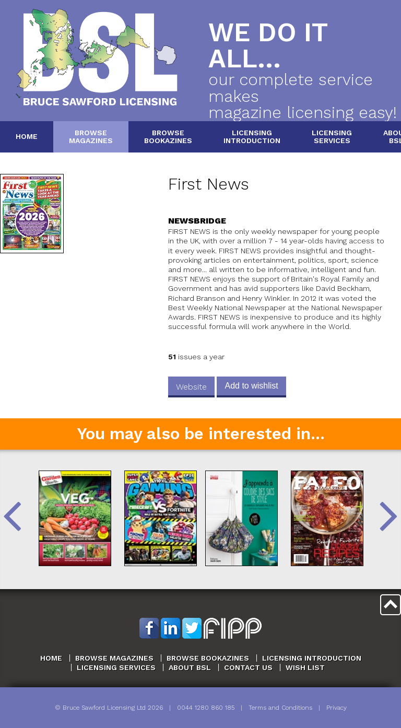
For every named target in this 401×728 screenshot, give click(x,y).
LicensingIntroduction (251, 136)
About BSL (190, 667)
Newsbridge (197, 221)
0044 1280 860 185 (205, 707)
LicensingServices (332, 136)
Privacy (336, 707)
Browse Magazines (114, 658)
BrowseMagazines (91, 136)
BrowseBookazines (168, 136)
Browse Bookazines (208, 658)
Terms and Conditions (280, 707)
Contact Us (248, 667)
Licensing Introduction (311, 658)
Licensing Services (116, 667)
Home (27, 136)
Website (191, 387)
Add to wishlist (251, 385)
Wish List (305, 667)
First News (208, 184)
